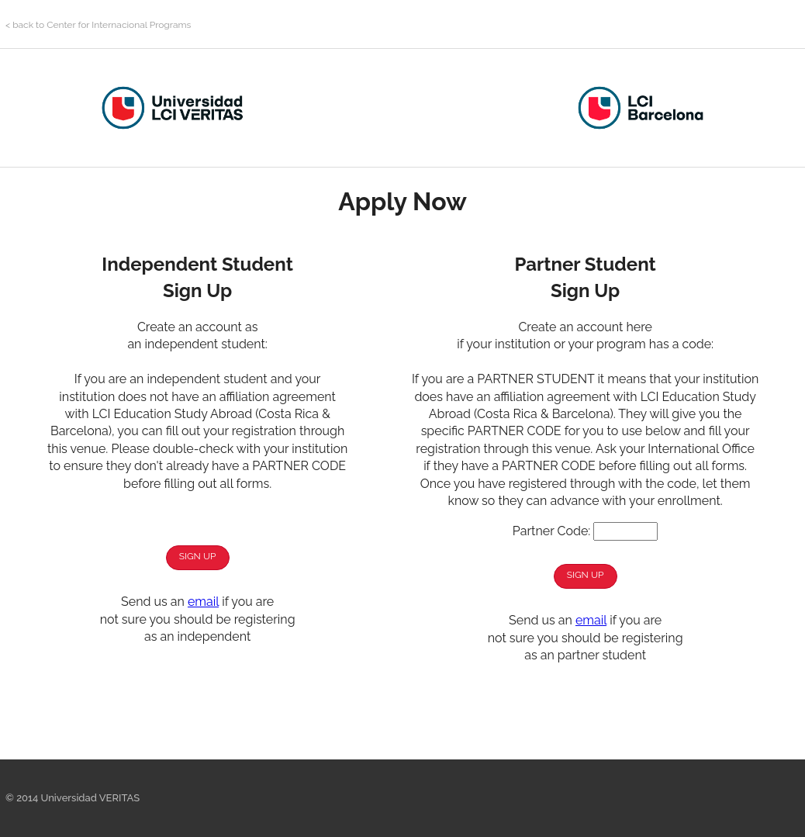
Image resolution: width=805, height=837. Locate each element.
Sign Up (197, 556)
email (203, 601)
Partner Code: (551, 531)
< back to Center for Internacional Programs (98, 24)
